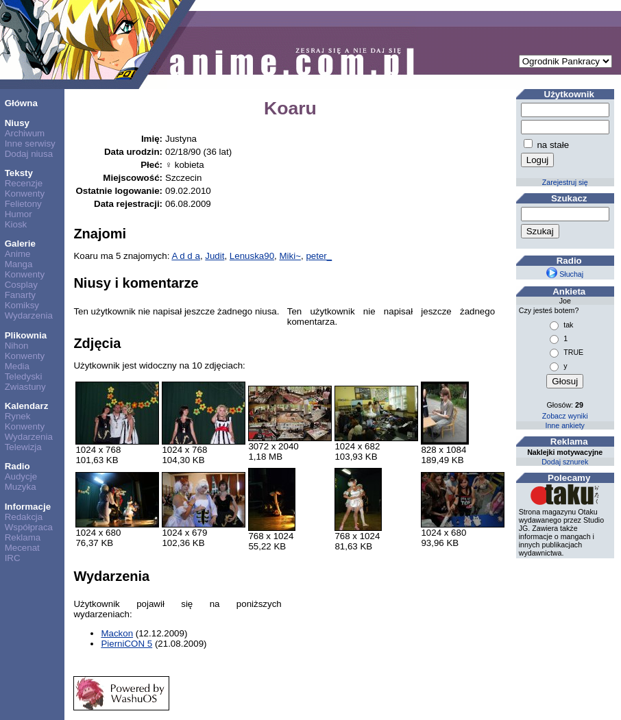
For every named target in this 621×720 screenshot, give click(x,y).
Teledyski (23, 376)
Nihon (17, 345)
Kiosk (16, 224)
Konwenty (25, 193)
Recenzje (24, 183)
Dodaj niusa (29, 154)
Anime (18, 254)
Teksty (19, 173)
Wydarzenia (29, 315)
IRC (13, 558)
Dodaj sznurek (564, 462)
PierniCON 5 (126, 643)
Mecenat (22, 548)
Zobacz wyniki (565, 416)
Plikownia (26, 335)
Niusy (17, 123)
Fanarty (20, 295)
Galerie (20, 243)
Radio (17, 466)
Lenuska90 (252, 256)
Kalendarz (27, 406)
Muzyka (20, 487)
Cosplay (21, 285)
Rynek (18, 416)
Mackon (117, 633)
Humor (18, 214)
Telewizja (23, 447)
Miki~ (289, 256)
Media (17, 366)
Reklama (23, 537)
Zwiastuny (25, 387)
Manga (19, 264)
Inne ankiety (564, 425)
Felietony (23, 204)
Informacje (28, 506)
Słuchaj (564, 274)
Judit (214, 256)
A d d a (185, 256)
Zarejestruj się (565, 182)
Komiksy (22, 305)
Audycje (21, 476)
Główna (21, 103)
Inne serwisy (30, 143)
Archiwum (25, 133)
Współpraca (29, 527)
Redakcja (24, 517)
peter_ (319, 256)
